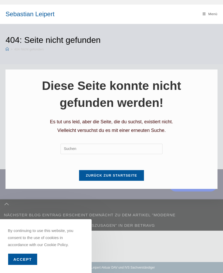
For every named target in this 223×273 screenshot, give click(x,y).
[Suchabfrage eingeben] (111, 149)
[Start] (7, 49)
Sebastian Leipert (29, 14)
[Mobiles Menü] (210, 14)
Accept (22, 259)
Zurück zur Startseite (111, 175)
